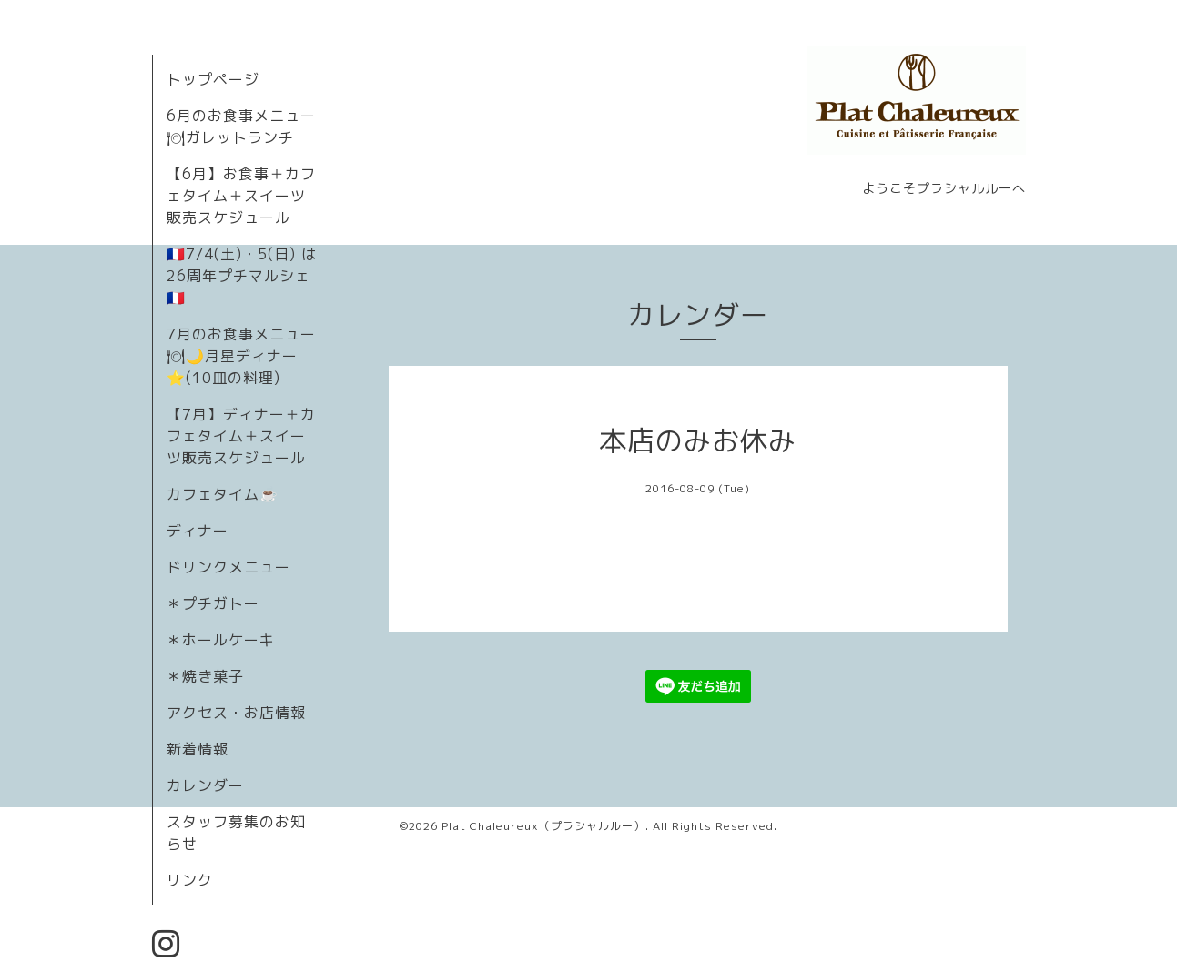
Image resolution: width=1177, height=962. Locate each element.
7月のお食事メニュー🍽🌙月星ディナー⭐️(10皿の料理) (241, 356)
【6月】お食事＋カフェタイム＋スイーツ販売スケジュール (241, 196)
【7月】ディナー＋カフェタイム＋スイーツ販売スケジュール (241, 436)
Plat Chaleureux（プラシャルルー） (543, 826)
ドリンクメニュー (228, 567)
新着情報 (197, 749)
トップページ (213, 79)
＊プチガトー (213, 603)
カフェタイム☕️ (223, 494)
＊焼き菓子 (205, 676)
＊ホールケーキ (221, 640)
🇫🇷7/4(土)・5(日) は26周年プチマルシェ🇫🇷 (242, 276)
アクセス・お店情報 (236, 713)
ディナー (197, 531)
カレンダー (205, 785)
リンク (190, 880)
